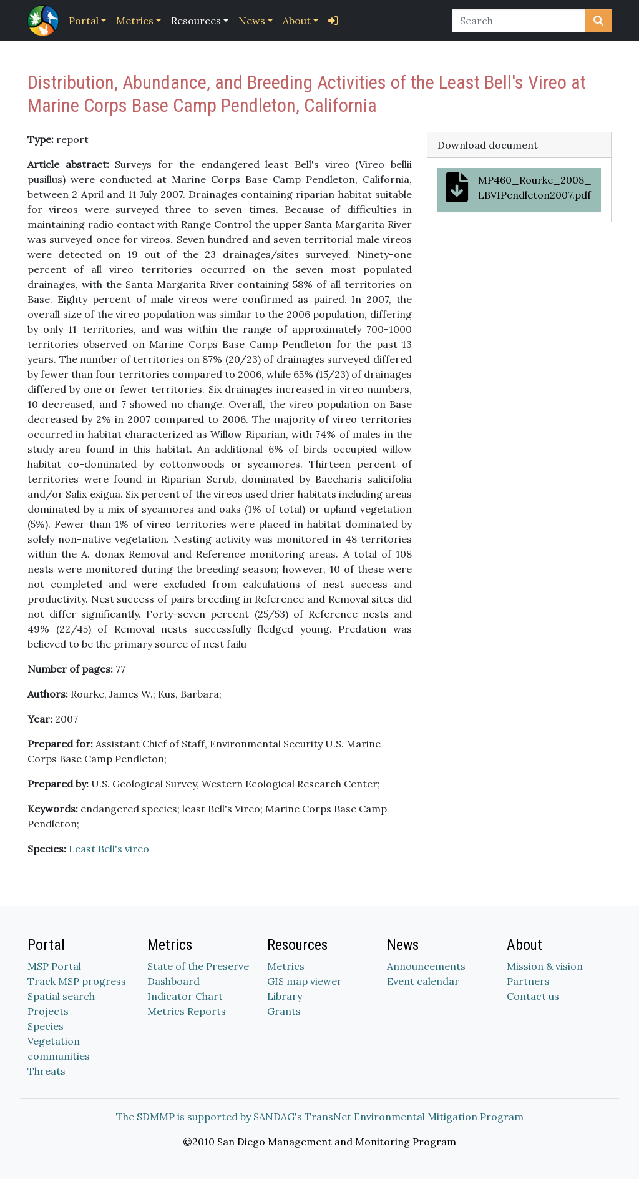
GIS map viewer (304, 981)
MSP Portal (54, 966)
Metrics (135, 20)
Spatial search (61, 996)
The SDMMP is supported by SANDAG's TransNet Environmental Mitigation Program (320, 1116)
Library (284, 996)
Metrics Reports (186, 1011)
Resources (196, 20)
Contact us (533, 996)
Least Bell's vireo (109, 848)
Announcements (426, 966)
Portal (84, 20)
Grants (284, 1011)
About (297, 20)
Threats (46, 1071)
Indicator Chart (185, 996)
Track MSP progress (76, 981)
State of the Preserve (198, 966)
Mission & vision (545, 966)
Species (45, 1026)
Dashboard (173, 981)
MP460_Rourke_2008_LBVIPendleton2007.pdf (519, 187)
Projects (48, 1011)
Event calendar (423, 981)
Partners (528, 981)
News (251, 20)
